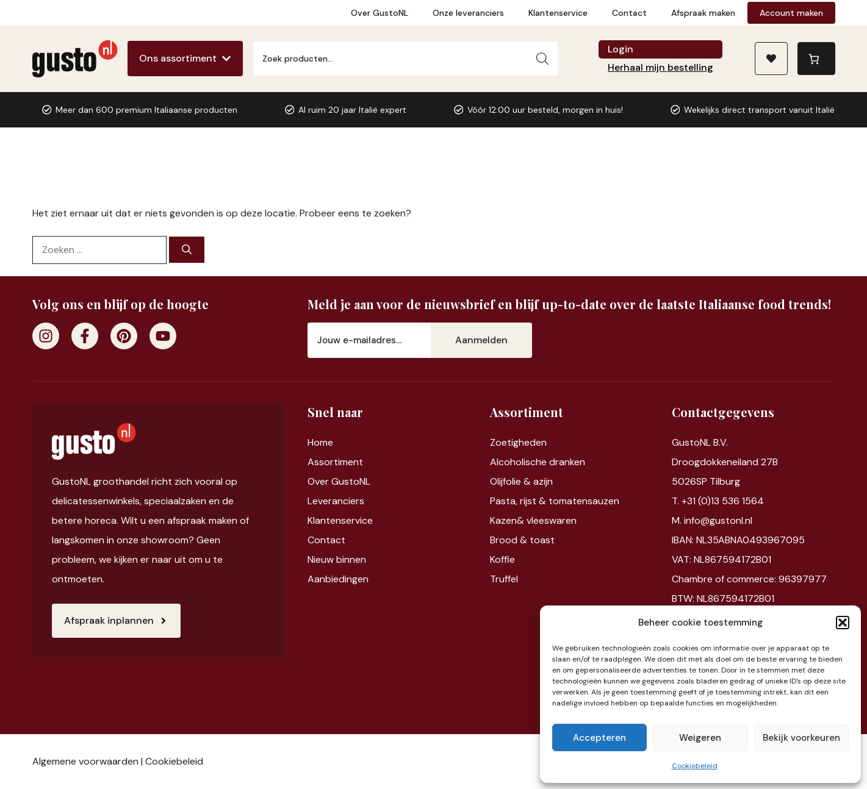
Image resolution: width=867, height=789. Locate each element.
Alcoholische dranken (537, 461)
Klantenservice (558, 12)
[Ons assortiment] (185, 58)
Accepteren (599, 738)
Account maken (791, 12)
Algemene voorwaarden (85, 761)
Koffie (502, 559)
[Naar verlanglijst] (771, 58)
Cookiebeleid (695, 766)
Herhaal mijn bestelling (660, 67)
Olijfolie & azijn (521, 481)
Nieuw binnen (337, 559)
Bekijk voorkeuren (801, 738)
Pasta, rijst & (519, 500)
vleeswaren (552, 520)
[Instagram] (45, 336)
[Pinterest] (123, 336)
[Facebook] (84, 336)
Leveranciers (336, 500)
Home (320, 442)
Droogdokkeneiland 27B (725, 461)
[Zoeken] (542, 58)
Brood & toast (522, 540)
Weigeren (700, 738)
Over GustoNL (379, 12)
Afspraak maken (703, 12)
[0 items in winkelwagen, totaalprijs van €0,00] (816, 58)
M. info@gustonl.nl (712, 520)
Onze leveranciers (468, 12)
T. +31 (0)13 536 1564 (718, 500)
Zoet (500, 442)
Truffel (504, 579)
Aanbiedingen (338, 579)
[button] (842, 622)
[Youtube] (162, 336)
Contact (629, 12)
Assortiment (335, 461)
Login (620, 49)
